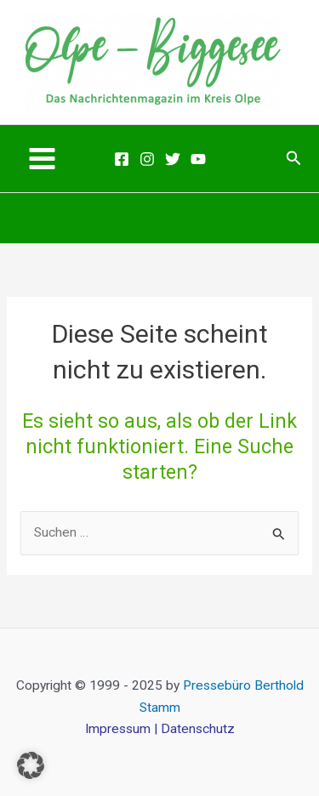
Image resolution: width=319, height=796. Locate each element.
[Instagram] (147, 159)
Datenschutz (198, 728)
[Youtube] (198, 159)
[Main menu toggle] (41, 158)
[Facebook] (121, 159)
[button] (294, 158)
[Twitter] (172, 159)
